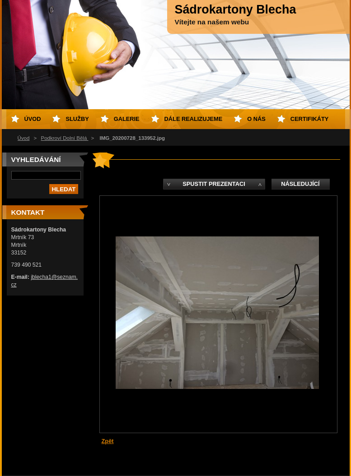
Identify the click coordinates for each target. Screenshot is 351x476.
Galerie (127, 119)
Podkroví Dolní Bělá (65, 138)
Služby (77, 119)
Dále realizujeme (193, 119)
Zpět (108, 441)
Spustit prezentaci (214, 183)
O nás (256, 119)
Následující (300, 183)
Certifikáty (309, 119)
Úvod (24, 138)
